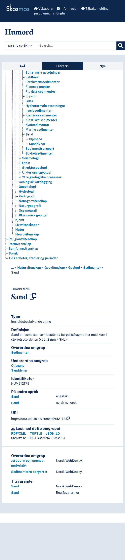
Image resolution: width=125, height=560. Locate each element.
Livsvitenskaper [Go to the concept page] (27, 225)
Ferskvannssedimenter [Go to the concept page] (42, 82)
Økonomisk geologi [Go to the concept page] (33, 215)
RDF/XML (18, 433)
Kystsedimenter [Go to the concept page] (37, 125)
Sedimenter (92, 268)
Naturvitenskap (29, 268)
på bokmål (42, 13)
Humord (19, 32)
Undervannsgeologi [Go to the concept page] (36, 172)
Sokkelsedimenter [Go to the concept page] (39, 153)
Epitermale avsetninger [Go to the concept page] (43, 72)
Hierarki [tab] (62, 66)
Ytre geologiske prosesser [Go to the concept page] (42, 177)
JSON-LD (53, 433)
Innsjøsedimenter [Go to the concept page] (38, 110)
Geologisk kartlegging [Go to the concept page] (35, 182)
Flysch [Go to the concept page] (30, 96)
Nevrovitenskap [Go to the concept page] (27, 234)
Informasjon (67, 9)
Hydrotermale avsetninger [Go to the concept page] (45, 106)
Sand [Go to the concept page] (29, 134)
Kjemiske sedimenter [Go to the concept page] (41, 115)
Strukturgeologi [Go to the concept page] (34, 168)
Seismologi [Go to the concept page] (30, 158)
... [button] (12, 268)
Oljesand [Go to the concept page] (35, 139)
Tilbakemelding (95, 9)
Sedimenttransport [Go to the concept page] (39, 149)
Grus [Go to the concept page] (29, 101)
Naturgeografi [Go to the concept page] (30, 206)
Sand (15, 272)
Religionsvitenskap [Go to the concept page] (23, 239)
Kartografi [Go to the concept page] (27, 196)
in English (60, 13)
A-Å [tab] (22, 66)
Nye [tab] (103, 66)
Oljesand (17, 366)
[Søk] (120, 45)
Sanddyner (19, 370)
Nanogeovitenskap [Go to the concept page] (33, 201)
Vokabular (44, 9)
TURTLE (36, 433)
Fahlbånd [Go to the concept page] (32, 77)
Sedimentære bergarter (29, 472)
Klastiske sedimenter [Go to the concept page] (41, 120)
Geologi (74, 268)
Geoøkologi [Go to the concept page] (27, 187)
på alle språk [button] (20, 45)
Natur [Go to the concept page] (19, 229)
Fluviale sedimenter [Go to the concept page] (40, 91)
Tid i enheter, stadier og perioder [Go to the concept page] (33, 258)
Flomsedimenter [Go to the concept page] (37, 87)
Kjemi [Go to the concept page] (19, 220)
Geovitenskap (54, 268)
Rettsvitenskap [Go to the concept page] (20, 244)
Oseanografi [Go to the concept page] (28, 210)
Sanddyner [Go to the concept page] (37, 144)
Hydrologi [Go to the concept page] (26, 191)
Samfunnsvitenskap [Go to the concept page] (23, 249)
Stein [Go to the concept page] (26, 163)
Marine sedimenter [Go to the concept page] (39, 130)
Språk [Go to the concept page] (13, 253)
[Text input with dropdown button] (76, 45)
